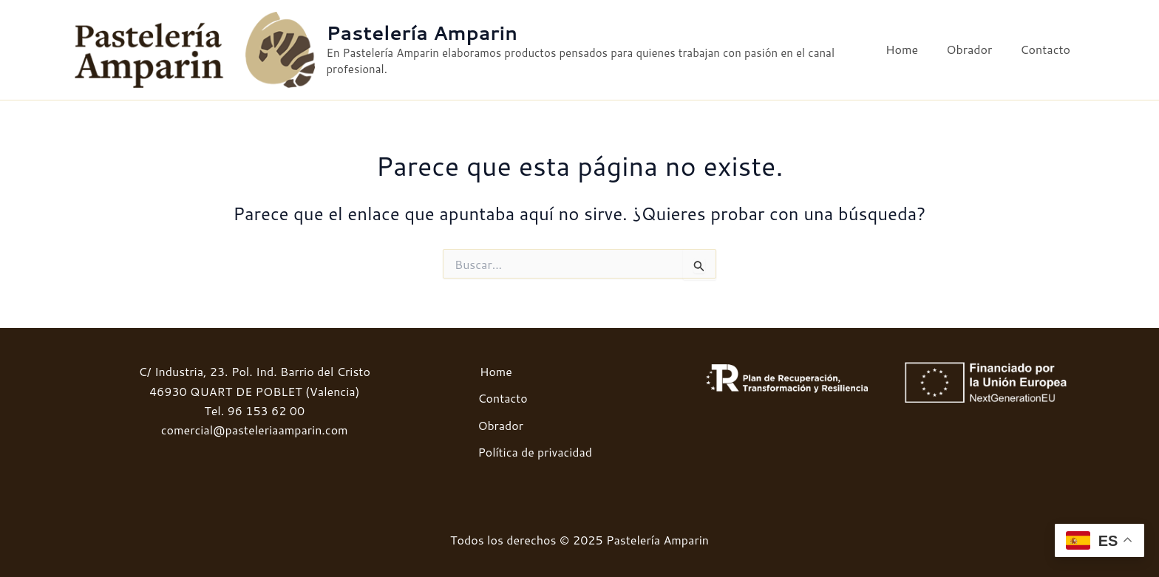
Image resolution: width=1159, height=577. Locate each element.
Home (913, 49)
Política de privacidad (534, 451)
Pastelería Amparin (425, 33)
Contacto (1047, 49)
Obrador (976, 49)
